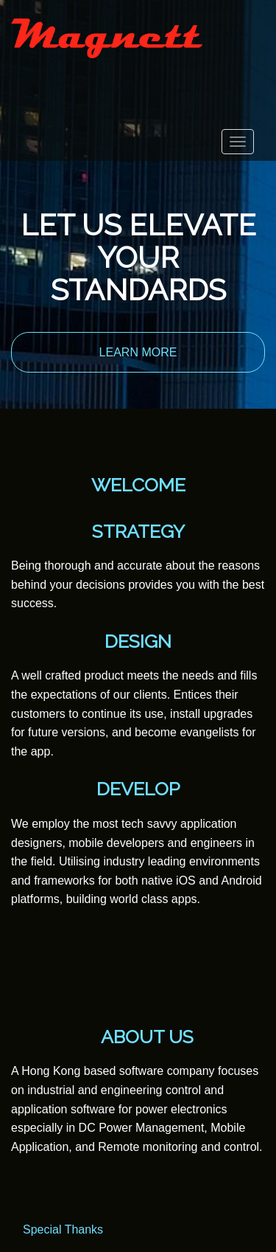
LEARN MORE (138, 352)
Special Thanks (63, 1229)
